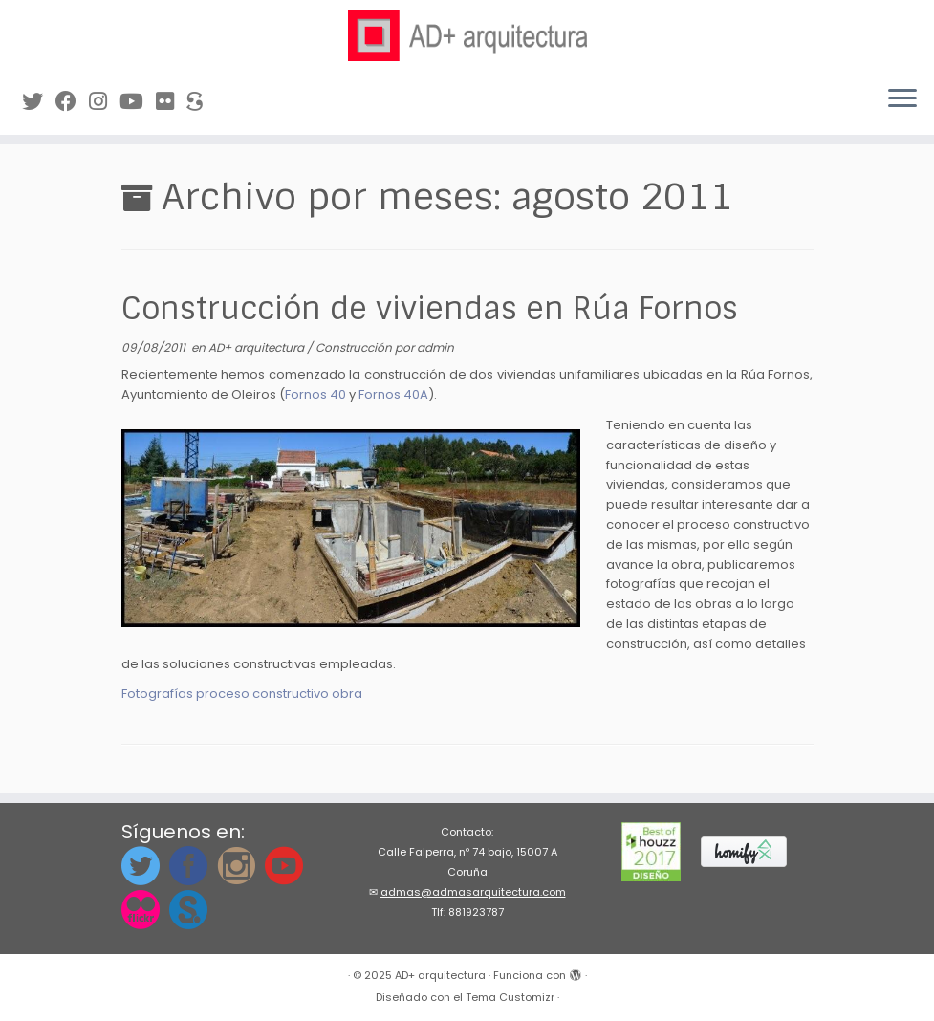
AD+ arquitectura (257, 347)
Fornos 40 (315, 394)
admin (435, 347)
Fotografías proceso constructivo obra (241, 693)
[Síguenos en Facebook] (72, 102)
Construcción (355, 347)
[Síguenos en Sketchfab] (200, 102)
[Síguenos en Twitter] (38, 102)
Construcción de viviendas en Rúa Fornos (429, 309)
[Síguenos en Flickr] (171, 102)
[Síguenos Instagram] (104, 102)
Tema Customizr (510, 997)
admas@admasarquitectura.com (473, 892)
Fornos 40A (393, 394)
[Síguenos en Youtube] (137, 102)
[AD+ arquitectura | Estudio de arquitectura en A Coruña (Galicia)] (467, 35)
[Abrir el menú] (902, 100)
